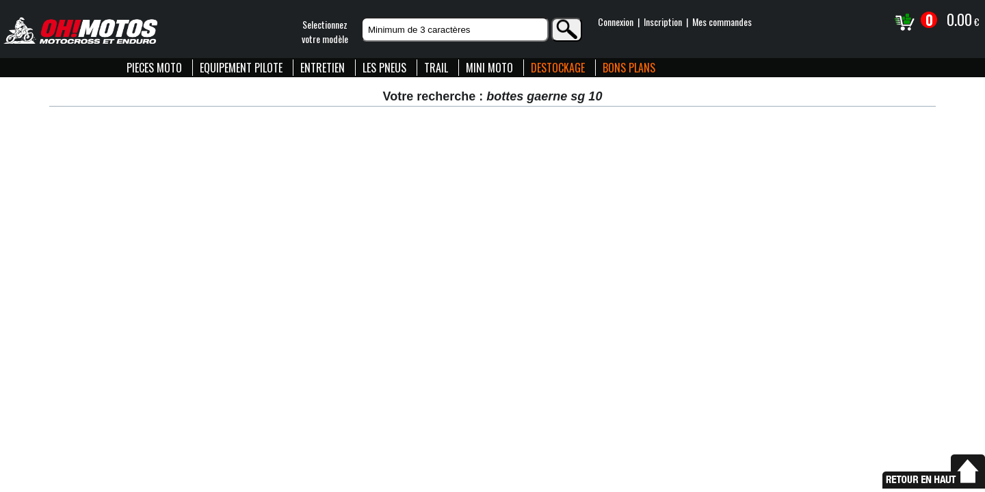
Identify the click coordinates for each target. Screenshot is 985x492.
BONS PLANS (629, 67)
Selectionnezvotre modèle (325, 31)
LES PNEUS (384, 67)
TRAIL (436, 67)
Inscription (663, 21)
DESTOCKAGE (558, 67)
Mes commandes (722, 21)
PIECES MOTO (154, 67)
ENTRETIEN (322, 67)
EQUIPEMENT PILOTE (241, 67)
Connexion (615, 21)
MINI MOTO (489, 67)
